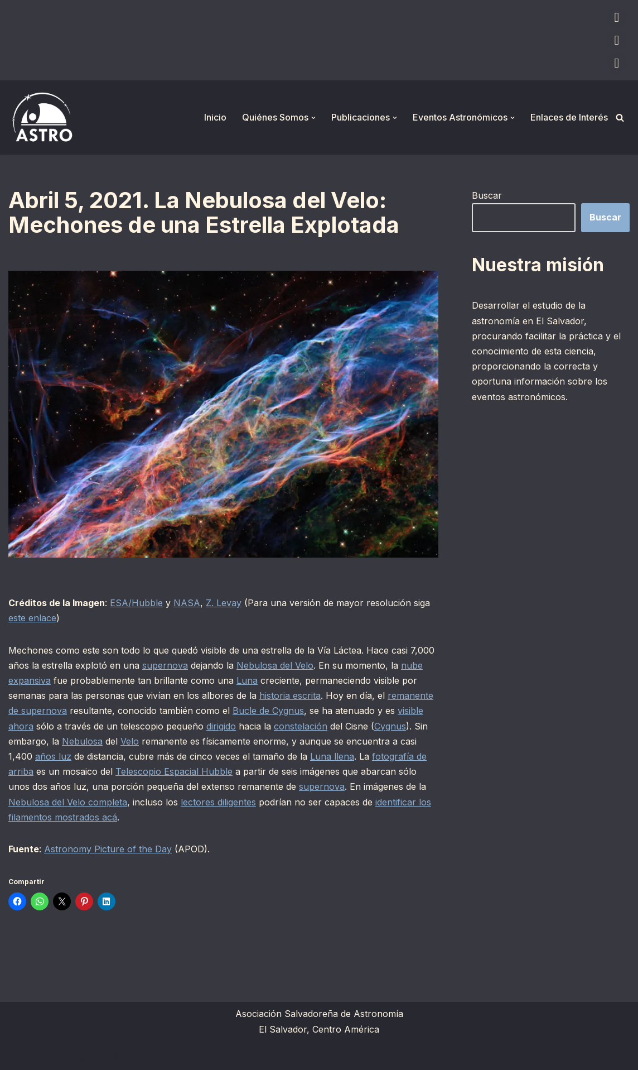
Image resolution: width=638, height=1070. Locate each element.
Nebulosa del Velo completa (67, 802)
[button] (313, 118)
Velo (129, 741)
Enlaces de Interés (569, 117)
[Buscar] (620, 117)
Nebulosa (82, 741)
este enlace (32, 617)
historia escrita (290, 695)
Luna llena (332, 756)
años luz (53, 756)
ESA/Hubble (136, 602)
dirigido (221, 726)
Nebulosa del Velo (274, 665)
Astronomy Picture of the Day (108, 849)
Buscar (487, 195)
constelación (300, 726)
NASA (186, 602)
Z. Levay (223, 602)
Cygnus (390, 726)
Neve (19, 1055)
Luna (247, 680)
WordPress (145, 1055)
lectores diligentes (218, 802)
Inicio (215, 117)
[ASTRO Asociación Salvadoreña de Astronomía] (41, 117)
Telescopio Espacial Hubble (174, 771)
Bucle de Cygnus (268, 710)
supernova (165, 665)
